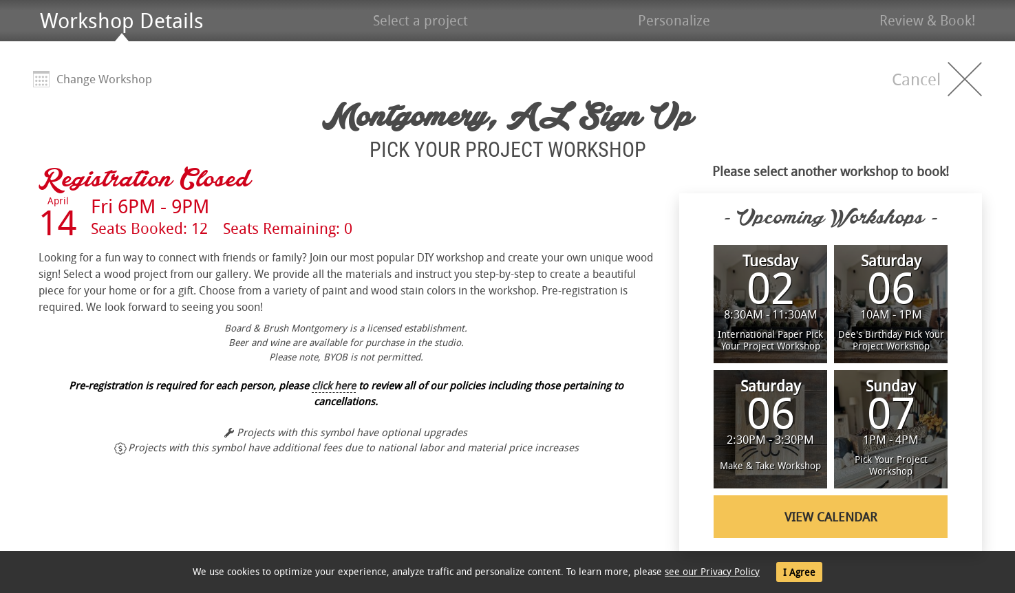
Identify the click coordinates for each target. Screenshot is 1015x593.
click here (334, 385)
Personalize (674, 20)
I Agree (799, 572)
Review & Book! (927, 20)
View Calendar (830, 516)
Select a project (420, 20)
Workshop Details (122, 20)
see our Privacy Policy (712, 571)
